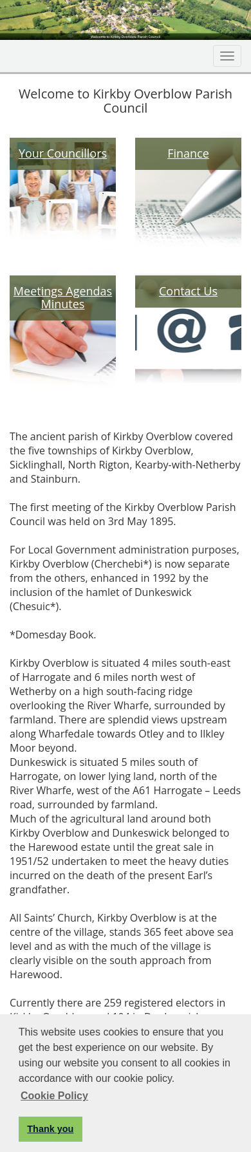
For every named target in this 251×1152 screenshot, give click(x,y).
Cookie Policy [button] (54, 1095)
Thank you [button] (50, 1129)
